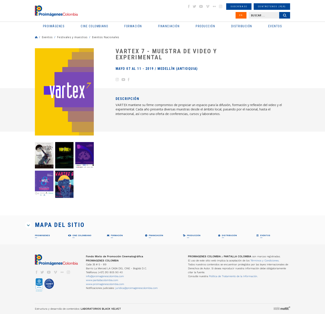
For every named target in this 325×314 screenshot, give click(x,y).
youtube (201, 6)
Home (36, 37)
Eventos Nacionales (105, 37)
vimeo (207, 6)
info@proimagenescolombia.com (105, 276)
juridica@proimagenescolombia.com (136, 288)
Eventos (47, 37)
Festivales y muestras (72, 37)
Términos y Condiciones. (264, 260)
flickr (214, 6)
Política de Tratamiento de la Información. (233, 276)
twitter (194, 6)
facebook (188, 6)
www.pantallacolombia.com (102, 280)
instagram (221, 6)
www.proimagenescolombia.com (105, 284)
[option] (64, 92)
